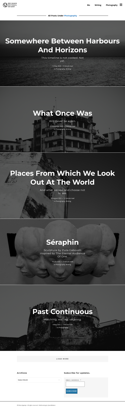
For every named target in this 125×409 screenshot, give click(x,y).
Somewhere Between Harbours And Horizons (62, 50)
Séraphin (62, 248)
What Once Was (62, 116)
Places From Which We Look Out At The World (62, 182)
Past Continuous (62, 314)
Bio (88, 5)
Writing (98, 5)
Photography (111, 5)
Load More (62, 359)
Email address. (73, 380)
